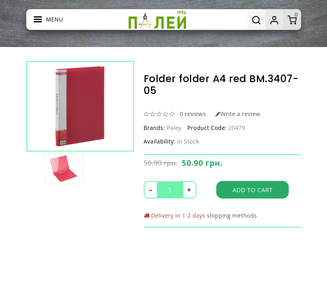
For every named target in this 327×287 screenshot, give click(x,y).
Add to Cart (253, 190)
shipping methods (232, 215)
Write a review (237, 114)
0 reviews (193, 114)
